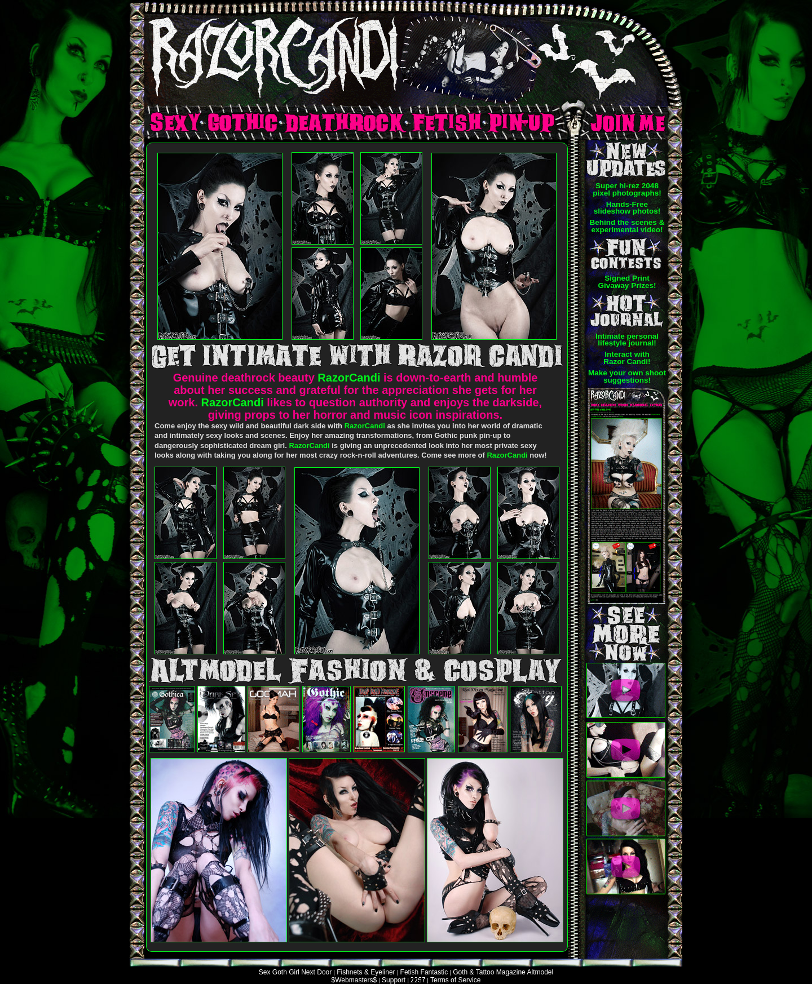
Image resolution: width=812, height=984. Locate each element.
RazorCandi (348, 377)
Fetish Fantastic (424, 972)
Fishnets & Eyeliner (366, 972)
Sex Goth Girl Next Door (295, 972)
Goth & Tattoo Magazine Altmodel (503, 972)
